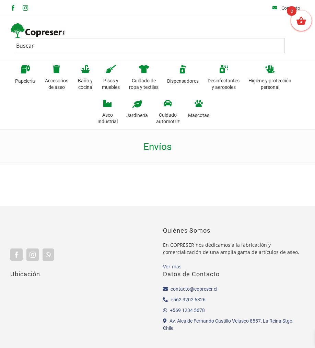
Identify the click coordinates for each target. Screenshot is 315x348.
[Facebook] (16, 254)
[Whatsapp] (48, 254)
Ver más (172, 266)
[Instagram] (32, 254)
